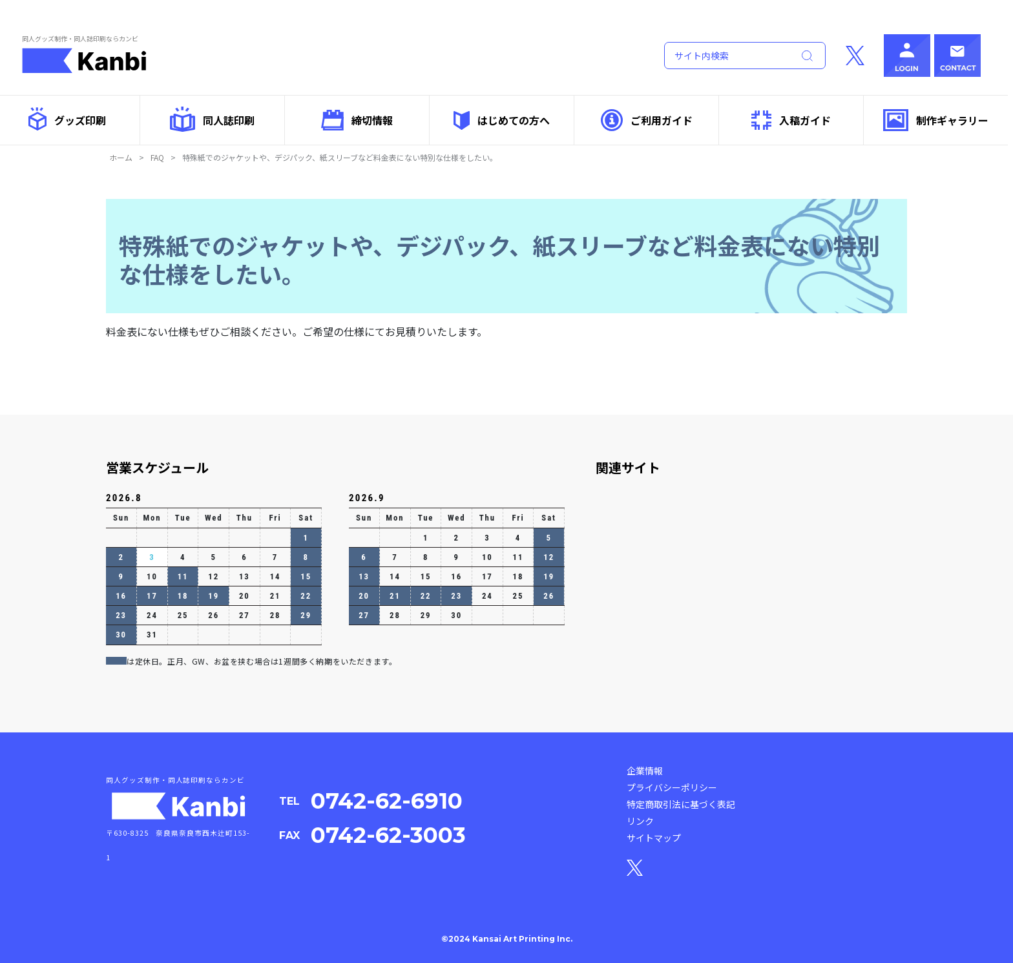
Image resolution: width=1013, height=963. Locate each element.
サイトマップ (654, 837)
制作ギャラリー (935, 120)
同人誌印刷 (212, 119)
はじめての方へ (502, 120)
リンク (640, 820)
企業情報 (645, 770)
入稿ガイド (791, 120)
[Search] (726, 55)
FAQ (157, 157)
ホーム (120, 157)
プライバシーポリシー (672, 787)
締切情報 (357, 120)
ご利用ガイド (647, 120)
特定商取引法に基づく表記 (681, 804)
